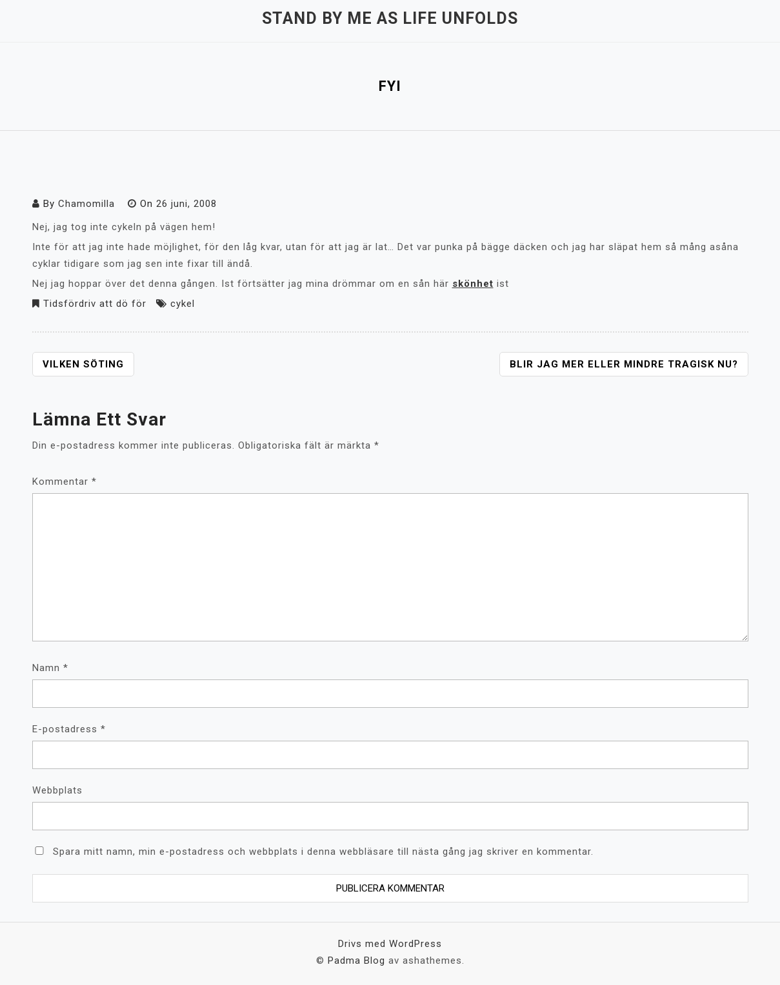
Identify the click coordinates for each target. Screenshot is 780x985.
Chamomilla (86, 204)
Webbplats (57, 790)
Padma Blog (356, 960)
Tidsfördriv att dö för (94, 303)
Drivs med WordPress (390, 944)
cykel (182, 303)
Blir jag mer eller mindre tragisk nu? (624, 364)
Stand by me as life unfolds (390, 18)
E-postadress (69, 729)
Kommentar (64, 481)
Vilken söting (83, 364)
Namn (50, 668)
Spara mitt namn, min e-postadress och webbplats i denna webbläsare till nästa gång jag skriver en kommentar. (323, 851)
